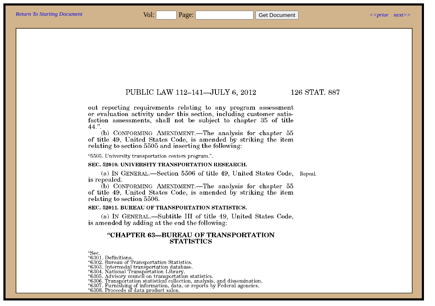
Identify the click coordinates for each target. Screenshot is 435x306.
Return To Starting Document (49, 14)
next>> (402, 14)
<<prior (378, 14)
